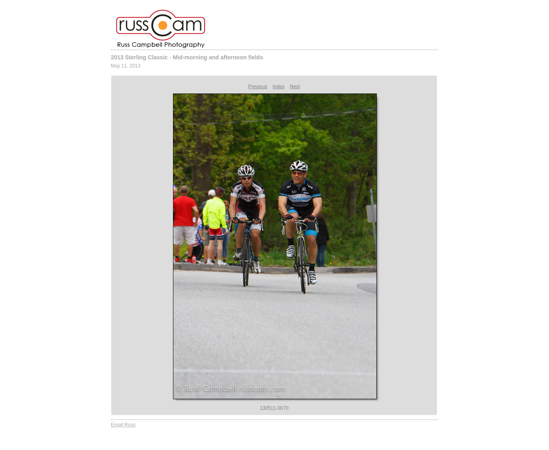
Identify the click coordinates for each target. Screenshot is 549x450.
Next (295, 86)
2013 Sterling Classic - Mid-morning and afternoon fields (187, 57)
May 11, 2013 (125, 66)
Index (278, 86)
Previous (257, 86)
